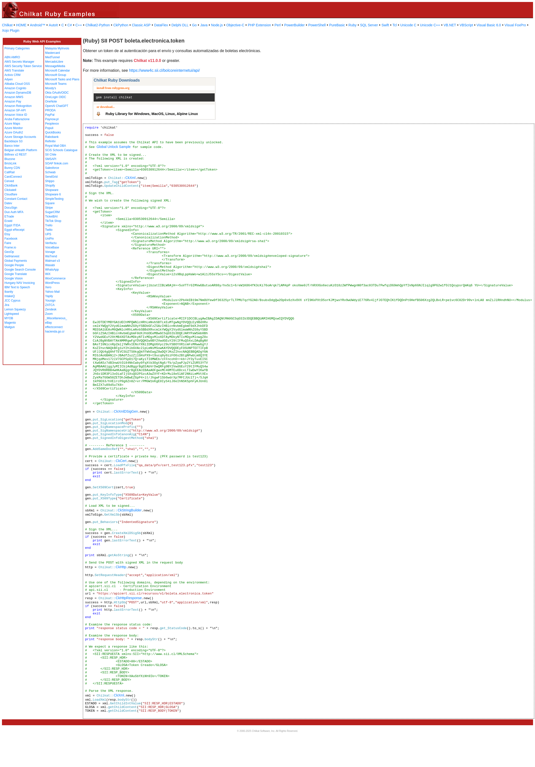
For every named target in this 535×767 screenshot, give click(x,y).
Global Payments (15, 260)
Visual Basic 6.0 (488, 25)
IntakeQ (9, 296)
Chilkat (7, 25)
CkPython (120, 25)
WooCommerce (55, 278)
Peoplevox (52, 123)
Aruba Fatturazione (17, 119)
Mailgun (9, 327)
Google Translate (15, 274)
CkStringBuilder (130, 510)
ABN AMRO (12, 57)
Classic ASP (141, 25)
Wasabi (50, 265)
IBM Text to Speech (17, 287)
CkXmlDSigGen (126, 411)
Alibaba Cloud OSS (17, 84)
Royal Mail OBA (55, 145)
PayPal (50, 114)
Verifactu (51, 243)
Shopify (50, 185)
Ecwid (8, 221)
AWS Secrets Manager (19, 61)
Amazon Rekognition (18, 106)
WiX (48, 274)
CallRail (9, 172)
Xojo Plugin (10, 30)
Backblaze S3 (13, 141)
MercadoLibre (54, 61)
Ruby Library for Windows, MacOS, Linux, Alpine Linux (151, 114)
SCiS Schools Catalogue (61, 150)
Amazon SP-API (15, 110)
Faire (7, 243)
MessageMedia (55, 66)
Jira (6, 305)
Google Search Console (20, 269)
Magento (10, 322)
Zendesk (51, 309)
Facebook (10, 238)
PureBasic (337, 25)
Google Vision (13, 278)
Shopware (52, 190)
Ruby (352, 25)
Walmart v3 (52, 260)
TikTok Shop (53, 221)
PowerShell (317, 25)
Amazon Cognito (15, 88)
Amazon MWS (13, 97)
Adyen (8, 79)
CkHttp (121, 567)
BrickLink (10, 163)
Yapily (49, 296)
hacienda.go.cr (55, 331)
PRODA (50, 110)
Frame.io (10, 247)
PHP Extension (259, 25)
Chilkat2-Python (98, 25)
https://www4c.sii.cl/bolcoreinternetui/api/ (164, 70)
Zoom (49, 314)
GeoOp (9, 252)
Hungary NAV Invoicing (19, 283)
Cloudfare (10, 194)
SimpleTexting (54, 199)
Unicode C (408, 25)
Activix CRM (12, 75)
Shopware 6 (53, 194)
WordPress (52, 283)
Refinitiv (50, 141)
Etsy (7, 234)
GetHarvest (11, 256)
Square (50, 203)
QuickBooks (53, 132)
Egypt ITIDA (12, 225)
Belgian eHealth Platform (20, 150)
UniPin (49, 238)
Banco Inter (11, 145)
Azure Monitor (13, 128)
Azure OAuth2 (13, 132)
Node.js (217, 25)
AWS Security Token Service (23, 66)
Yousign (50, 300)
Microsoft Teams (56, 84)
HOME (21, 25)
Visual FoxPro (515, 25)
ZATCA (50, 305)
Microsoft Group (55, 75)
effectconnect (54, 327)
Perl (278, 25)
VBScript (466, 25)
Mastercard (52, 53)
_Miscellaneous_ (56, 318)
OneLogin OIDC (55, 97)
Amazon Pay (12, 101)
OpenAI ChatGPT (56, 106)
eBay (48, 322)
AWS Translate (14, 70)
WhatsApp (52, 269)
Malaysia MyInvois (57, 48)
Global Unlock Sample (114, 147)
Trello (49, 225)
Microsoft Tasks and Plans (62, 79)
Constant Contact (15, 199)
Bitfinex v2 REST (15, 154)
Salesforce (52, 168)
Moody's (50, 88)
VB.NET (450, 25)
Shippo (49, 181)
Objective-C (235, 25)
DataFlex (161, 25)
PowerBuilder (294, 25)
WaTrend (51, 256)
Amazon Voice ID (15, 114)
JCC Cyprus (12, 300)
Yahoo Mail (52, 291)
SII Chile (50, 154)
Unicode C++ (430, 25)
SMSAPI (50, 159)
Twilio (49, 230)
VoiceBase (52, 247)
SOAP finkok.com (56, 163)
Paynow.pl (52, 119)
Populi (49, 128)
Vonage (50, 252)
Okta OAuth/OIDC (57, 92)
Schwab (50, 172)
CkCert (121, 461)
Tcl (394, 25)
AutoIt (53, 25)
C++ (78, 25)
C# (69, 25)
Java (204, 25)
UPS (48, 234)
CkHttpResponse (129, 598)
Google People (14, 265)
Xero (48, 287)
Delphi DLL (179, 25)
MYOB (8, 318)
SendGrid (51, 176)
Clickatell (10, 190)
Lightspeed (11, 314)
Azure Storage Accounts (20, 137)
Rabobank (52, 137)
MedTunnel (52, 57)
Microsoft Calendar (57, 70)
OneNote (51, 101)
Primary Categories (17, 48)
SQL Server (369, 25)
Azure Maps (12, 123)
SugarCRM (52, 212)
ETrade (9, 216)
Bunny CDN (12, 168)
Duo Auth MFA (13, 212)
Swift (385, 25)
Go (194, 25)
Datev (8, 203)
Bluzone (9, 159)
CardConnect (13, 176)
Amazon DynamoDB (17, 92)
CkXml (130, 178)
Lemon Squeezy (15, 309)
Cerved (9, 181)
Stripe (49, 207)
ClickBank (10, 185)
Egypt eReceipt (14, 230)
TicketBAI (51, 216)
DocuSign (10, 207)
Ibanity (8, 291)
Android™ (37, 25)
